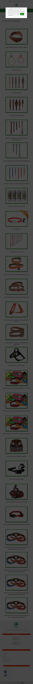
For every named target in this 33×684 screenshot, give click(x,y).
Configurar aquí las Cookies (17, 15)
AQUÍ (22, 10)
